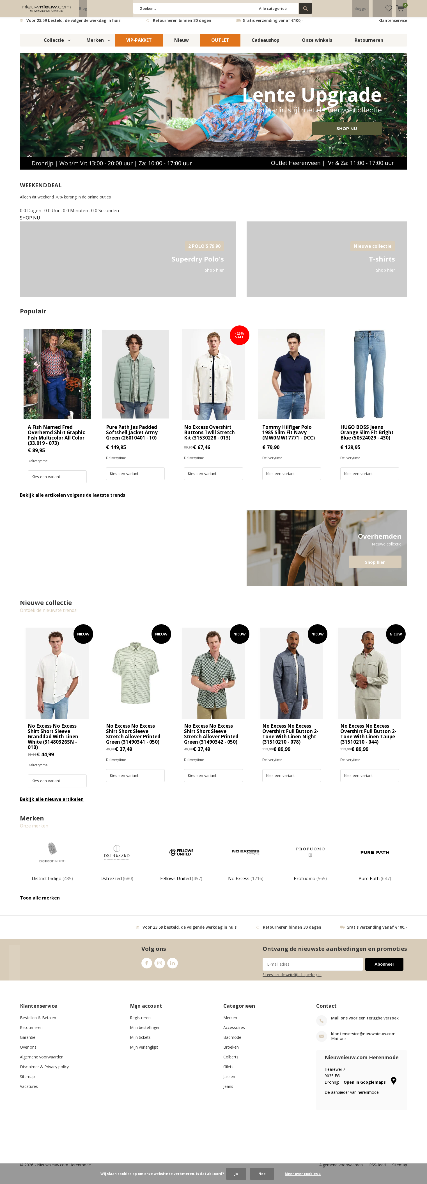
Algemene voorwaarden (41, 1061)
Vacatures (29, 1090)
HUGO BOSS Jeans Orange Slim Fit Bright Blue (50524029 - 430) (367, 436)
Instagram (159, 966)
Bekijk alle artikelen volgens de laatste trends (72, 499)
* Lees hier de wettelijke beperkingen (292, 979)
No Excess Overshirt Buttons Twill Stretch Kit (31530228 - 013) (209, 436)
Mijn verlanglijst (144, 1051)
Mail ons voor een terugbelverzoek (365, 1022)
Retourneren (369, 44)
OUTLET (220, 44)
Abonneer (384, 968)
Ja (236, 1173)
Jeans (228, 1090)
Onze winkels (317, 44)
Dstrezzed (116, 863)
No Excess (245, 863)
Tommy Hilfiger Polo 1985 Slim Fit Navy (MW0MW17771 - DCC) (288, 436)
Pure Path (374, 863)
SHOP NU (346, 132)
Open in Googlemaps (370, 1086)
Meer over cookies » (303, 1173)
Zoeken (305, 8)
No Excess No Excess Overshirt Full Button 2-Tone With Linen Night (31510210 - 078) (290, 738)
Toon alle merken (40, 902)
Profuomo (310, 863)
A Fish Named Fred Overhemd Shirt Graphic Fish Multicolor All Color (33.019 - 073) (56, 439)
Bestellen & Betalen (38, 1022)
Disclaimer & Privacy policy (44, 1071)
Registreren (140, 1022)
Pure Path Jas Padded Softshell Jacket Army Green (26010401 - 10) (132, 436)
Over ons (28, 1051)
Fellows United (181, 863)
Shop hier (375, 566)
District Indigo (52, 863)
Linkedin (172, 966)
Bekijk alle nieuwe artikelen (52, 803)
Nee (262, 1173)
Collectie (54, 44)
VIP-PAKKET (139, 44)
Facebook (146, 966)
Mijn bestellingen (145, 1031)
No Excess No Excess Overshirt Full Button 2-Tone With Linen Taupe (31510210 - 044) (368, 738)
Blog (83, 8)
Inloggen (360, 8)
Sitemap (27, 1080)
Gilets (228, 1071)
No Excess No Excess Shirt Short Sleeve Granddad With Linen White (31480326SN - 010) (53, 741)
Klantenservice (392, 24)
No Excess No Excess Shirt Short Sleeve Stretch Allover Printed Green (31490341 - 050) (133, 738)
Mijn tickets (140, 1041)
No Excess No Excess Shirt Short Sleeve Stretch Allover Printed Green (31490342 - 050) (211, 738)
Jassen (229, 1080)
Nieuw (181, 44)
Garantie (27, 1041)
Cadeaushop (265, 44)
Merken (95, 44)
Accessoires (234, 1031)
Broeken (231, 1051)
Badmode (232, 1041)
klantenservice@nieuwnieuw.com (363, 1037)
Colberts (230, 1061)
